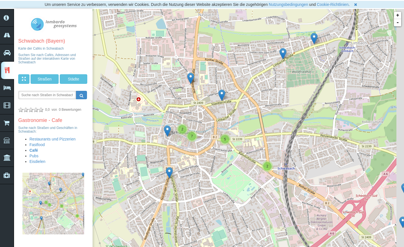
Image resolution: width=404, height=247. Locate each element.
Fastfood (37, 144)
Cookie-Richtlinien (332, 4)
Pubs (33, 156)
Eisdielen (37, 161)
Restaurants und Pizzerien (52, 139)
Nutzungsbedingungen (288, 4)
